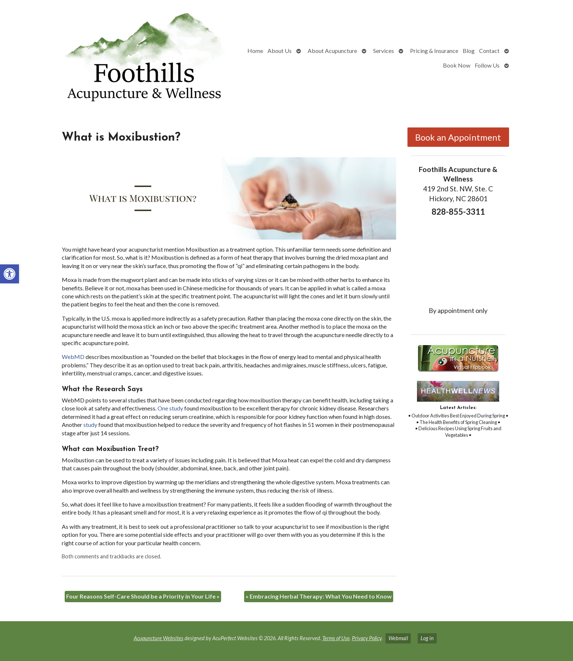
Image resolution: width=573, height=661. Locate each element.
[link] (9, 273)
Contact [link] (489, 50)
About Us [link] (279, 50)
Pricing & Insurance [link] (434, 50)
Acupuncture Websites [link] (158, 638)
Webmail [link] (398, 638)
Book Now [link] (456, 65)
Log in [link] (427, 638)
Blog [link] (469, 50)
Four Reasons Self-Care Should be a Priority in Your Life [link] (143, 596)
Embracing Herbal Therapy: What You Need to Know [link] (319, 596)
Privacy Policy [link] (367, 638)
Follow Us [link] (487, 65)
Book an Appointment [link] (458, 137)
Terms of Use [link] (336, 638)
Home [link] (255, 50)
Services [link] (383, 50)
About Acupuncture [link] (332, 50)
